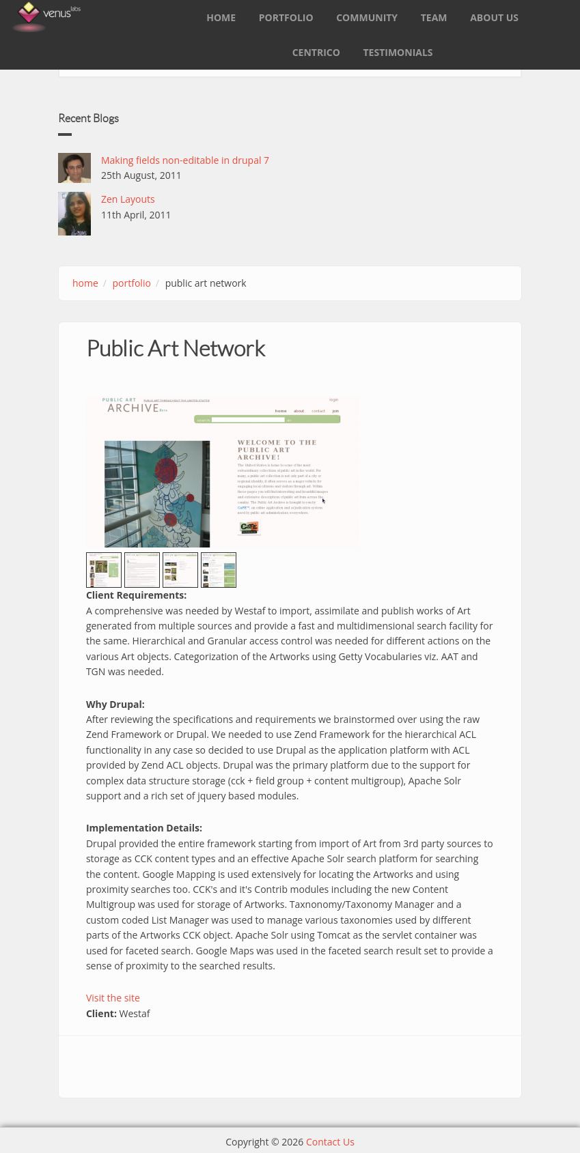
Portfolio (286, 17)
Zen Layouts (128, 199)
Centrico (316, 52)
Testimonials (398, 52)
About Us (494, 17)
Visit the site (113, 997)
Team (434, 17)
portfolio (132, 282)
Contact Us (330, 1141)
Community (367, 17)
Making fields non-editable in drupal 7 (185, 160)
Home (221, 17)
